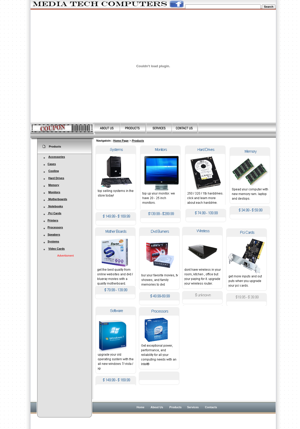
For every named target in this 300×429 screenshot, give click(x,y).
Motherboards (57, 199)
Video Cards (56, 248)
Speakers (53, 234)
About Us (157, 407)
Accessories (56, 156)
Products (138, 140)
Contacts (211, 407)
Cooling (53, 170)
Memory (53, 185)
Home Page (120, 140)
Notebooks (53, 206)
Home (141, 407)
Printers (51, 220)
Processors (55, 227)
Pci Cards (52, 213)
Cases (51, 163)
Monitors (54, 192)
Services (193, 407)
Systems (51, 241)
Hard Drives (56, 178)
